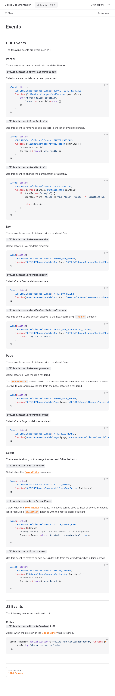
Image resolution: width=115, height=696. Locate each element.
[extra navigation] (108, 5)
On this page (105, 13)
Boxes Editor (32, 472)
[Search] (46, 5)
